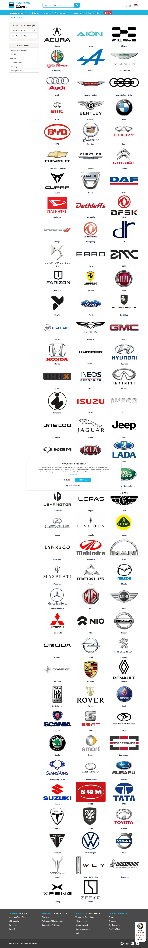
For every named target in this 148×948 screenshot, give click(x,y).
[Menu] (144, 923)
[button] (74, 486)
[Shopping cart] (125, 5)
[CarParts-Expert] (19, 5)
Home (12, 17)
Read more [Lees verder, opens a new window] (74, 474)
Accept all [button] (83, 480)
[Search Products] (77, 5)
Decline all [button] (65, 480)
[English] (137, 5)
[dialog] (74, 474)
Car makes (19, 17)
